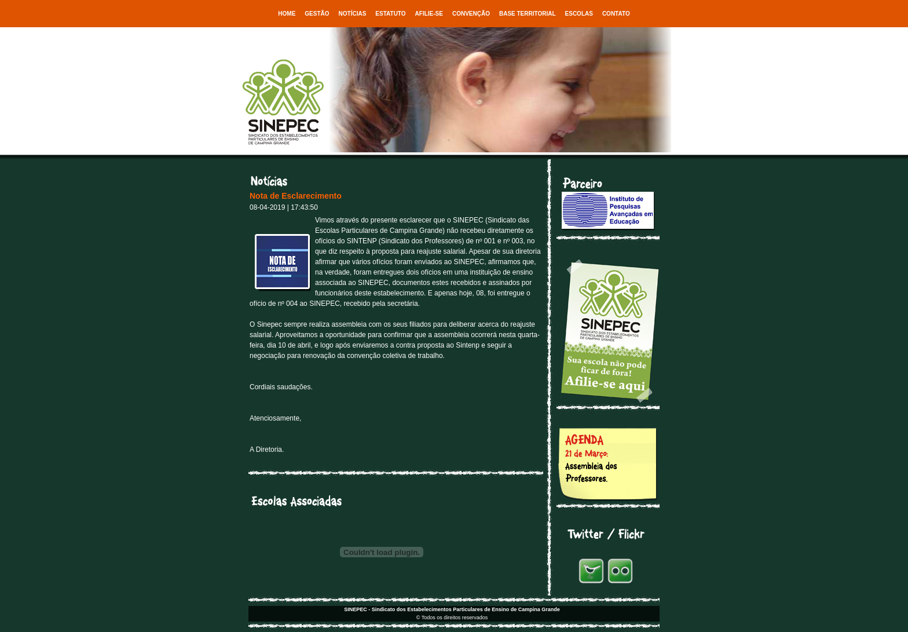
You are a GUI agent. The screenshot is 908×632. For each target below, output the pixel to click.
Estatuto (390, 13)
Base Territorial (527, 13)
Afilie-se (429, 13)
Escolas (579, 13)
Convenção (471, 13)
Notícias (353, 13)
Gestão (317, 13)
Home (286, 13)
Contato (616, 13)
